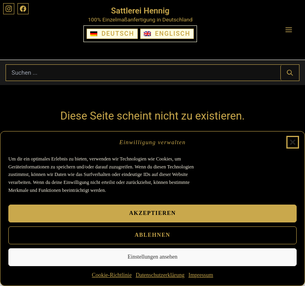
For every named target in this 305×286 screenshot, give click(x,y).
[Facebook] (23, 8)
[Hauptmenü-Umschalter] (288, 29)
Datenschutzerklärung (160, 275)
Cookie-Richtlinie (111, 275)
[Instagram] (8, 8)
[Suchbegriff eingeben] (143, 73)
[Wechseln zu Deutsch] (112, 34)
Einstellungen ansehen (152, 257)
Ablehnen (152, 235)
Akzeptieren (152, 213)
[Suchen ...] (289, 72)
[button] (293, 142)
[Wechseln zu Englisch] (167, 34)
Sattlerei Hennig (140, 10)
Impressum (200, 275)
